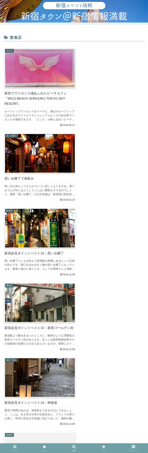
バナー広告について (26, 395)
